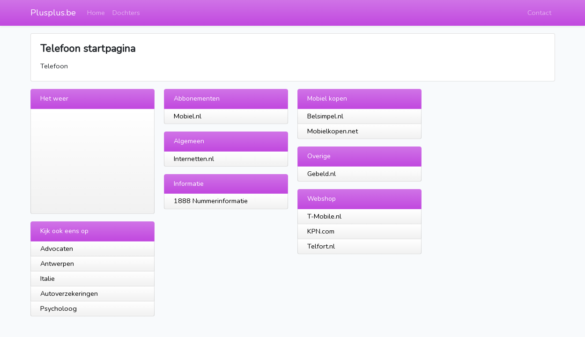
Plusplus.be (53, 12)
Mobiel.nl (187, 116)
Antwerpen (57, 263)
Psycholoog (58, 308)
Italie (47, 278)
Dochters (126, 12)
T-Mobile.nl (324, 216)
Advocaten (56, 248)
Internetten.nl (194, 158)
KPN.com (320, 231)
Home (96, 12)
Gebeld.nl (321, 173)
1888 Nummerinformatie (211, 200)
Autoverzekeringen (69, 293)
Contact (539, 12)
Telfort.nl (321, 246)
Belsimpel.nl (325, 116)
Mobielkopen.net (332, 131)
